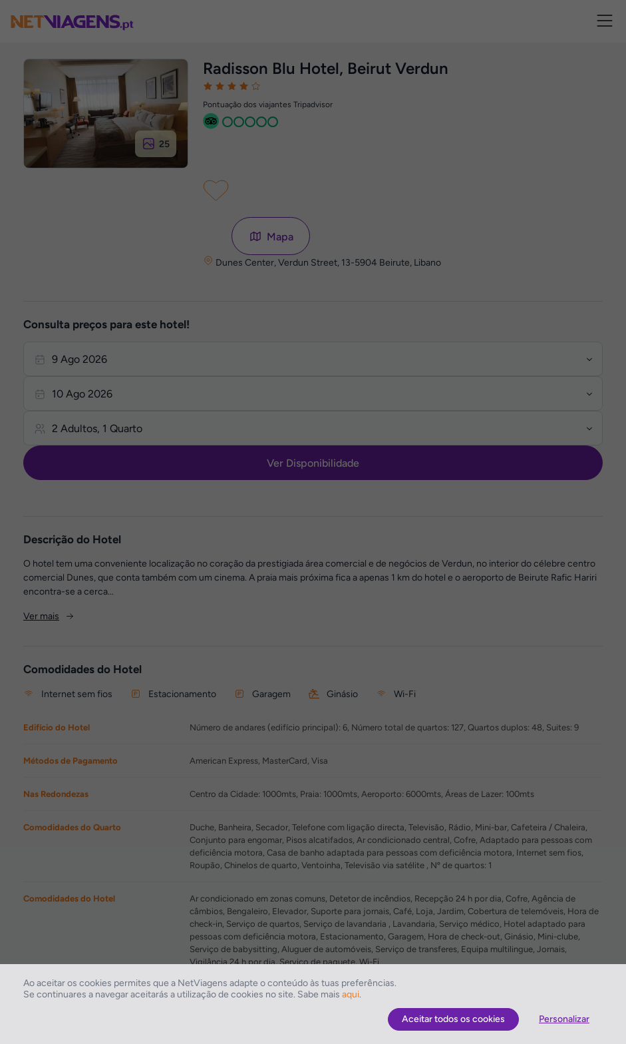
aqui (350, 994)
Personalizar (564, 1019)
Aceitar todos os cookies (453, 1019)
